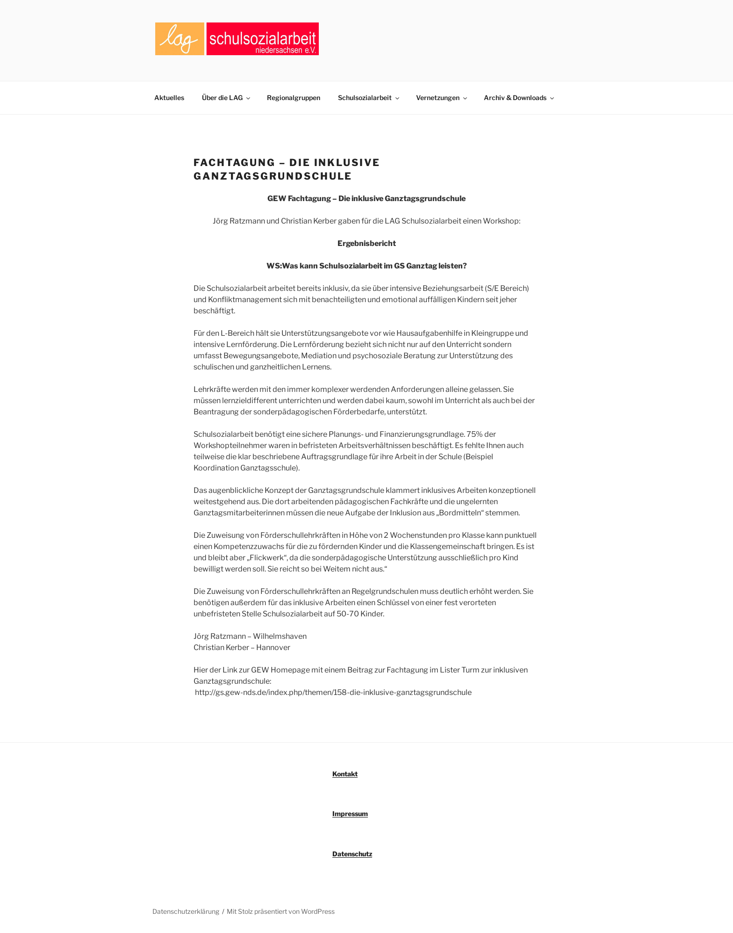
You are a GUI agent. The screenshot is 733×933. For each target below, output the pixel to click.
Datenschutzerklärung (185, 911)
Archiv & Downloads (519, 97)
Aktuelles (169, 97)
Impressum (350, 813)
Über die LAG (227, 97)
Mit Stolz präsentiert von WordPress (281, 911)
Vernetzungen (442, 97)
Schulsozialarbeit (369, 97)
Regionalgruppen (293, 97)
